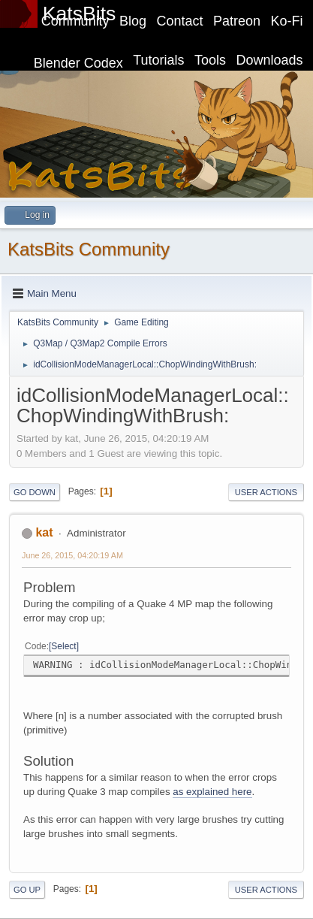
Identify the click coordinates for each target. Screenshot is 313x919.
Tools (210, 60)
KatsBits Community (89, 249)
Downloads (269, 60)
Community (75, 21)
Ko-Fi (287, 21)
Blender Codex (78, 63)
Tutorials (158, 60)
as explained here (212, 791)
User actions (266, 492)
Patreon (236, 21)
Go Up (27, 889)
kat (44, 532)
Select (63, 646)
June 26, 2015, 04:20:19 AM (72, 555)
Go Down (35, 492)
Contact (180, 21)
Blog (132, 21)
